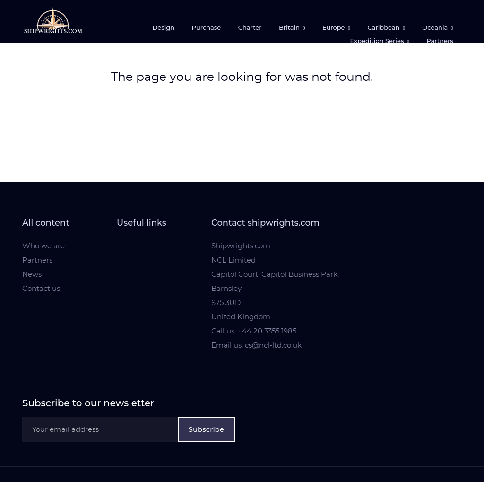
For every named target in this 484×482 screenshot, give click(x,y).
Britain (290, 27)
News (32, 274)
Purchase (206, 27)
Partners (439, 40)
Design (163, 27)
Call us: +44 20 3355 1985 (253, 331)
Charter (250, 27)
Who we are (43, 246)
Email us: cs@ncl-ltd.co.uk (256, 345)
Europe (334, 27)
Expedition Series (377, 40)
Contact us (41, 288)
